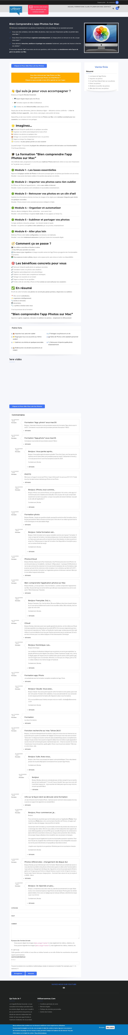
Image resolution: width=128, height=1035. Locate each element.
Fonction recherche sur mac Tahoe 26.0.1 (42, 731)
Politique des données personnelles (50, 1010)
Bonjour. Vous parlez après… (40, 452)
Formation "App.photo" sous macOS (40, 439)
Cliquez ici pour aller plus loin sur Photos (29, 67)
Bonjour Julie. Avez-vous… (39, 757)
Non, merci (110, 1027)
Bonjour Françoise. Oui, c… (39, 601)
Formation (29, 718)
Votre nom (14, 909)
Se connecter (111, 2)
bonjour (35, 778)
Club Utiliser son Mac (93, 9)
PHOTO (27, 475)
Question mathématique (18, 957)
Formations (78, 9)
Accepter (102, 1027)
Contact (106, 9)
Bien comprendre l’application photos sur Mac (44, 584)
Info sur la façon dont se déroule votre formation (46, 798)
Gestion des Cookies (46, 1012)
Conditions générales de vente (49, 1005)
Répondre (28, 431)
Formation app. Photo (34, 676)
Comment (14, 924)
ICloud (27, 624)
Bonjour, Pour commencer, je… (41, 813)
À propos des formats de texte (20, 941)
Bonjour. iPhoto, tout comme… (41, 491)
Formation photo (32, 515)
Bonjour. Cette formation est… (41, 533)
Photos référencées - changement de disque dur (46, 863)
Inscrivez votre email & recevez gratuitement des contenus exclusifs (38, 9)
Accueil (68, 9)
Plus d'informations (41, 1033)
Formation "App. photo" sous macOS (40, 423)
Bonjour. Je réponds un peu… (41, 887)
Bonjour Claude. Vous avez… (40, 690)
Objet (13, 916)
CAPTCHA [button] (16, 951)
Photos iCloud (30, 560)
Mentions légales (45, 1007)
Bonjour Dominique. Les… (39, 646)
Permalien (14, 423)
